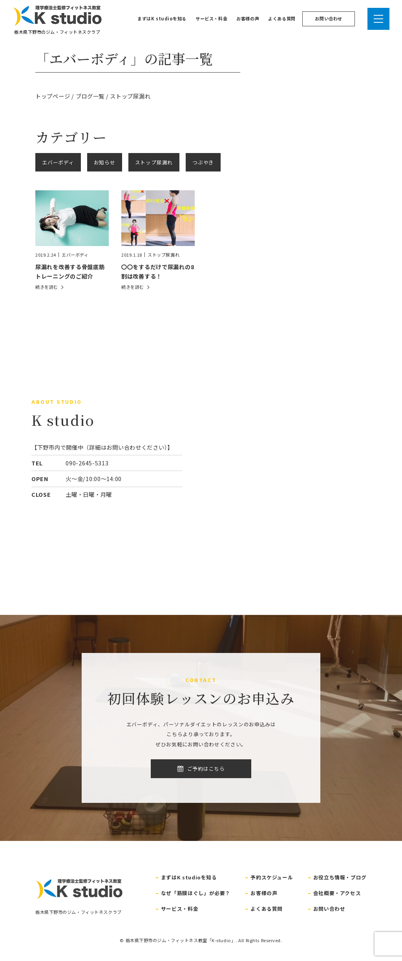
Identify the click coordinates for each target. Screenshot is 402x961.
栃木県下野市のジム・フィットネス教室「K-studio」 (181, 940)
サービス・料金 (211, 18)
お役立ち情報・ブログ (340, 877)
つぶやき (203, 162)
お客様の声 (247, 18)
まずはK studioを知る (161, 18)
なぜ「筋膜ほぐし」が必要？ (195, 893)
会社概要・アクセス (337, 893)
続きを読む (46, 287)
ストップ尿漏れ (154, 162)
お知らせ (104, 162)
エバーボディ (58, 162)
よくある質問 (281, 18)
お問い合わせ (328, 18)
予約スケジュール (271, 877)
